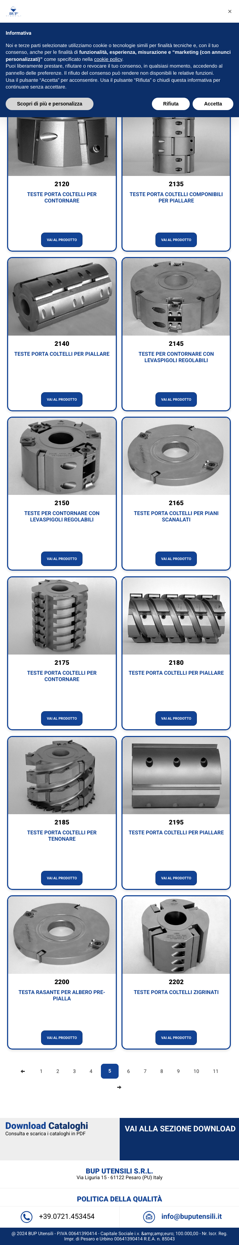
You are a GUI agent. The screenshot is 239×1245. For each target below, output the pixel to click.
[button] (229, 11)
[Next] (119, 1087)
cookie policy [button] (108, 59)
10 (196, 1071)
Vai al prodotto (62, 240)
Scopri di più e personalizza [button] (49, 104)
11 (215, 1071)
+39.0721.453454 (58, 1216)
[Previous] (22, 1071)
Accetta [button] (213, 104)
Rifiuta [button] (171, 104)
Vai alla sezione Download (180, 1129)
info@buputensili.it (181, 1216)
